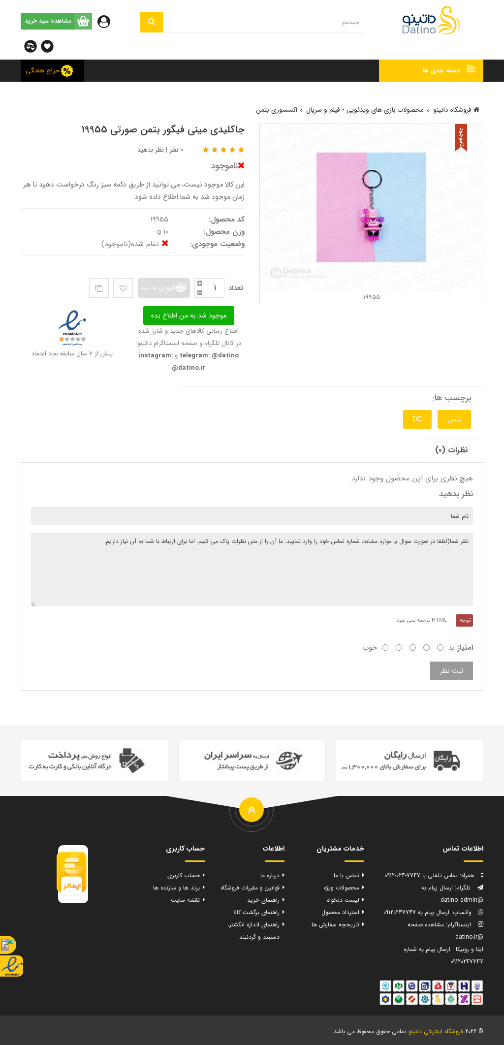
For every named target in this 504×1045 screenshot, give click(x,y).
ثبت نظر (451, 670)
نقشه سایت (185, 900)
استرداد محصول (340, 912)
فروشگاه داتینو (456, 110)
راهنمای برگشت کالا (256, 912)
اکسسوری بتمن (276, 110)
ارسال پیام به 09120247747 (416, 912)
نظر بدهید (150, 150)
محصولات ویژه (341, 887)
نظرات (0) (451, 450)
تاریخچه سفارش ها (335, 924)
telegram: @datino (208, 355)
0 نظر (176, 150)
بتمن (454, 419)
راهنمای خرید (263, 900)
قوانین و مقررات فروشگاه (250, 887)
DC (417, 419)
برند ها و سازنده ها (176, 887)
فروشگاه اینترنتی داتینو (436, 1031)
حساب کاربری (183, 875)
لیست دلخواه (343, 900)
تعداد (236, 288)
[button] (431, 71)
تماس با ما (346, 875)
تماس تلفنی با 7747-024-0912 (421, 875)
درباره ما (270, 875)
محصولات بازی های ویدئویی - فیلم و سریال (365, 110)
